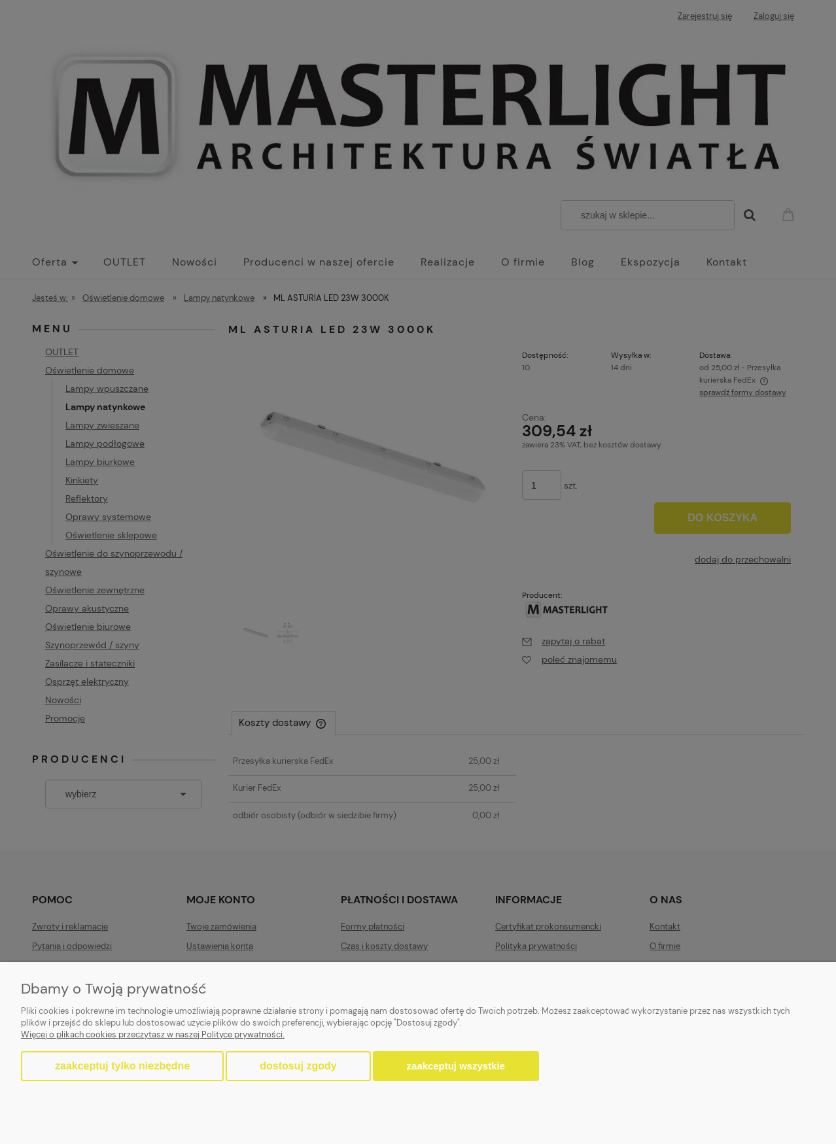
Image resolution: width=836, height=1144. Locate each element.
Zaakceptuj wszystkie (456, 1065)
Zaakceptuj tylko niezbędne (122, 1065)
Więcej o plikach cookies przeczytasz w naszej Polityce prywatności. (153, 1034)
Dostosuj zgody (298, 1065)
